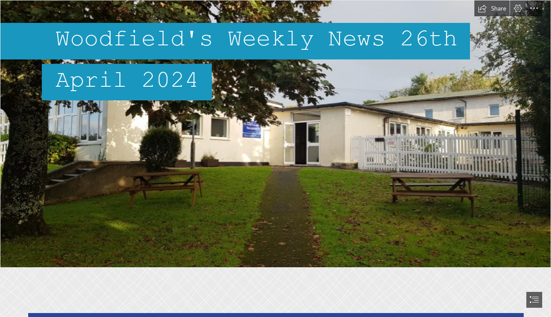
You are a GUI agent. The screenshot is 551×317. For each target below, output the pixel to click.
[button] (492, 8)
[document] (275, 158)
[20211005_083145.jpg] (275, 134)
